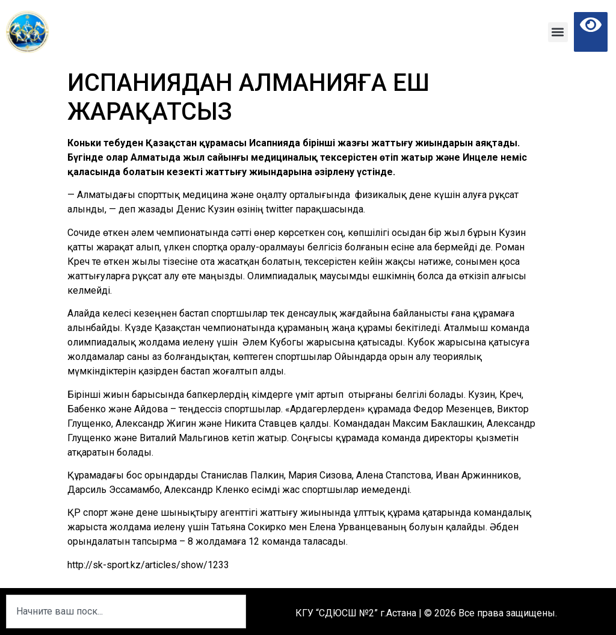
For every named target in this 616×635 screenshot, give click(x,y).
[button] (558, 32)
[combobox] (126, 611)
